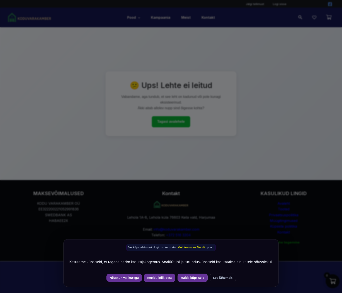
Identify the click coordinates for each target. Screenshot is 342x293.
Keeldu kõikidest (159, 278)
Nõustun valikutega (124, 278)
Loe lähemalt (223, 278)
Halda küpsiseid (192, 278)
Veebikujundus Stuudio (192, 247)
